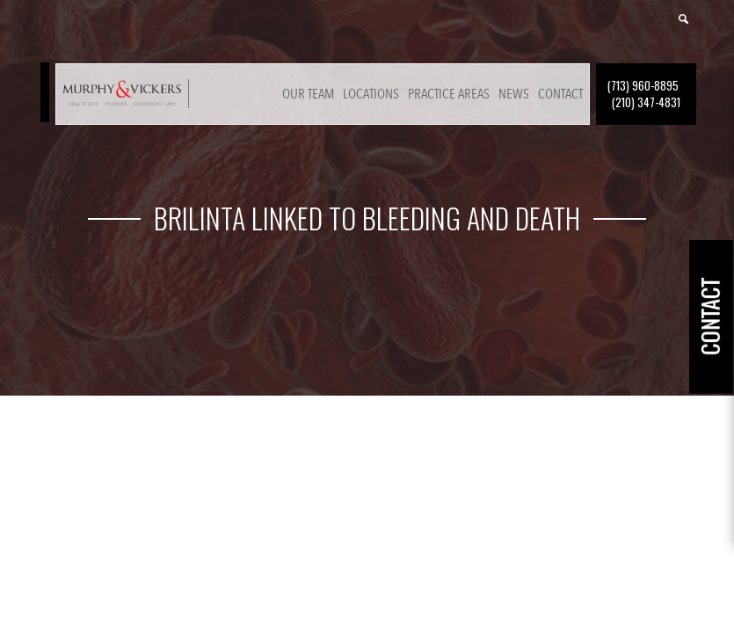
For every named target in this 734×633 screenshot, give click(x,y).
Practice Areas (449, 94)
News (513, 94)
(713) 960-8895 (643, 85)
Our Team (308, 94)
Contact (560, 94)
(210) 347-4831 (646, 102)
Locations (371, 94)
